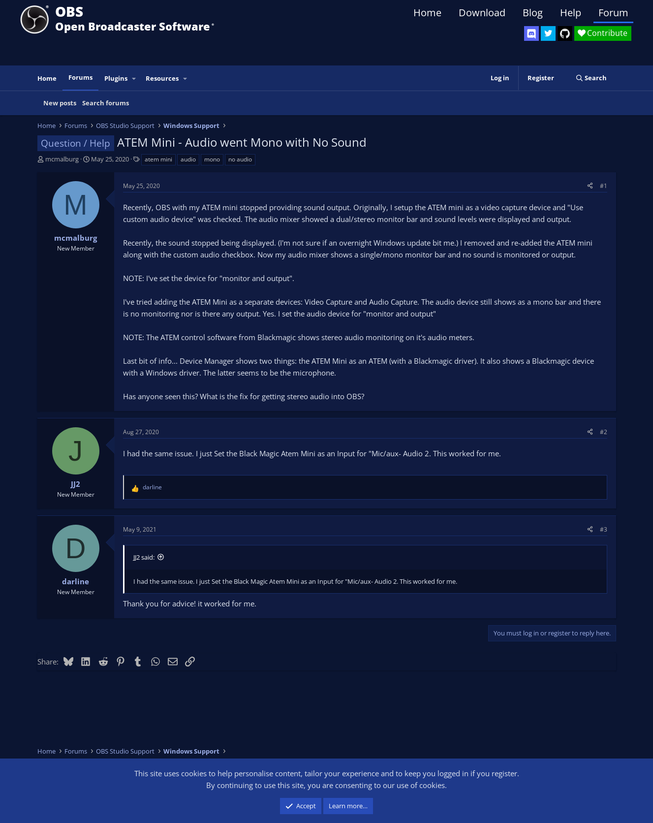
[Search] (591, 78)
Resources (162, 78)
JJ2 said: (144, 557)
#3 (603, 529)
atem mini (158, 159)
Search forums (105, 102)
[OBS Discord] (531, 33)
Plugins (115, 78)
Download (482, 12)
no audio (240, 159)
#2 (603, 432)
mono (212, 159)
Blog (533, 12)
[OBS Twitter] (548, 33)
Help (570, 12)
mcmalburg (62, 159)
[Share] (590, 186)
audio (188, 159)
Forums (80, 77)
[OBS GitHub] (565, 33)
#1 (603, 186)
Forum (613, 12)
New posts (59, 102)
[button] (134, 78)
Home (427, 12)
